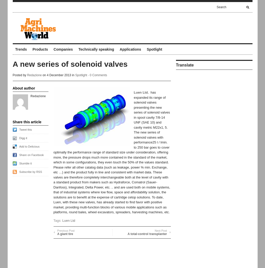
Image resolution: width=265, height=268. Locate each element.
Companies (63, 49)
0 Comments (98, 75)
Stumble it (25, 163)
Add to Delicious (29, 146)
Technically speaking (96, 49)
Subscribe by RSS (30, 171)
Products (40, 49)
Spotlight (154, 49)
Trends (21, 49)
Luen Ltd (68, 220)
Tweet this (25, 129)
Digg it (23, 138)
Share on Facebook (31, 155)
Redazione (34, 75)
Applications (130, 49)
